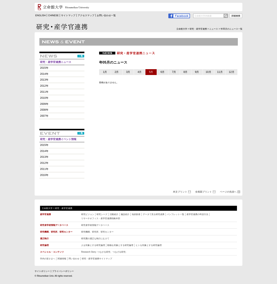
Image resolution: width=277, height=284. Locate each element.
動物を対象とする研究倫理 (120, 245)
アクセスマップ (86, 15)
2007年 (44, 115)
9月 (197, 71)
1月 (105, 71)
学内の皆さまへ (47, 258)
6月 (163, 71)
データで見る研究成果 (153, 214)
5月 (151, 71)
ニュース (213, 29)
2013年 (44, 79)
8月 (186, 71)
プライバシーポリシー (63, 271)
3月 (128, 71)
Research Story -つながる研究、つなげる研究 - (103, 252)
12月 (231, 71)
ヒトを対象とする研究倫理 (149, 245)
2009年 (44, 103)
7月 (174, 71)
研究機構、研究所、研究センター (97, 232)
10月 (208, 71)
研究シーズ (102, 214)
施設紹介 (125, 214)
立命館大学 (181, 29)
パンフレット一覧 (175, 214)
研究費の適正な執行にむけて (95, 238)
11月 (219, 71)
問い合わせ (74, 258)
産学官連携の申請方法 (197, 214)
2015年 (44, 67)
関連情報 (62, 258)
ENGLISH (40, 15)
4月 (140, 71)
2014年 (44, 73)
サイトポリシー (42, 271)
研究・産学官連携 (198, 29)
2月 (117, 71)
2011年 (44, 91)
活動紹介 (114, 214)
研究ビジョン (87, 214)
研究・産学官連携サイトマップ (97, 258)
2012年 (44, 85)
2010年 (44, 97)
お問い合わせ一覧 (106, 15)
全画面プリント (203, 191)
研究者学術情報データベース (95, 225)
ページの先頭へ (228, 191)
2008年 (44, 109)
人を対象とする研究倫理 (93, 245)
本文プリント (180, 191)
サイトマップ (68, 15)
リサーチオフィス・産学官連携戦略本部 (100, 218)
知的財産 (136, 214)
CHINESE (53, 15)
